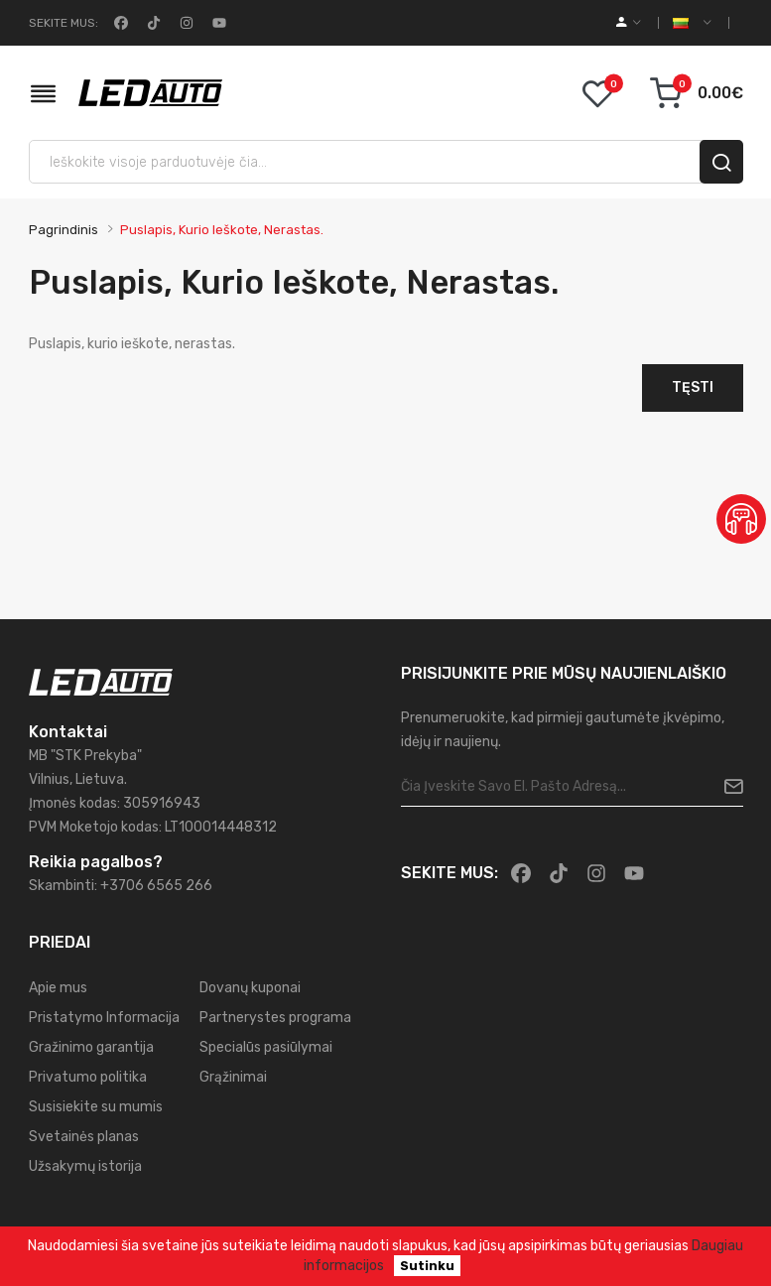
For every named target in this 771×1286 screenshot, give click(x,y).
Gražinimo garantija (91, 1047)
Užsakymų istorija (85, 1166)
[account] (628, 23)
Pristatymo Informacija (104, 1017)
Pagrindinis (63, 229)
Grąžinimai (233, 1077)
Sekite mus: (63, 23)
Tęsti (692, 387)
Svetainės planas (84, 1136)
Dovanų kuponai (250, 987)
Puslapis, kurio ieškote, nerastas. (221, 229)
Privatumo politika (88, 1077)
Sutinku (427, 1265)
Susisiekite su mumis (96, 1106)
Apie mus (58, 987)
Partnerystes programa (275, 1017)
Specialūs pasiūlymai (265, 1047)
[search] (721, 162)
